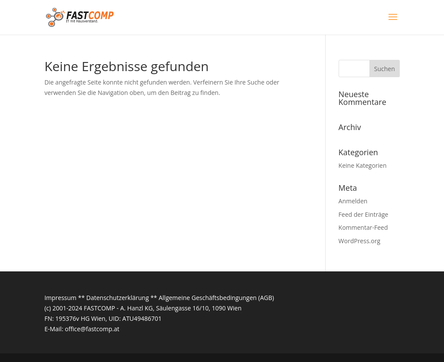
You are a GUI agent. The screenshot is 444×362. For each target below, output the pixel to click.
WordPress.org (359, 241)
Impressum (60, 298)
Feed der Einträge (363, 214)
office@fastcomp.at (92, 329)
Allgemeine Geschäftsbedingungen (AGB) (216, 298)
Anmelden (353, 201)
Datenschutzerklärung (117, 298)
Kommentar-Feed (363, 227)
